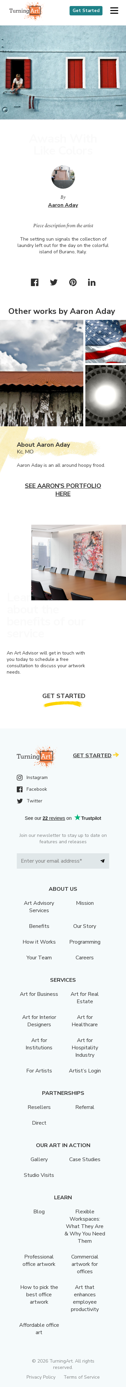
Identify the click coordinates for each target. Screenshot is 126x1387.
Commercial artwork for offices (84, 1264)
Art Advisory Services (39, 906)
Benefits (39, 926)
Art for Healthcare (85, 1021)
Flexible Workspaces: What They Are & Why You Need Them (85, 1226)
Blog (39, 1211)
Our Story (84, 926)
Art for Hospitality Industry (85, 1048)
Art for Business (39, 994)
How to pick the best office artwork (39, 1295)
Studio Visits (39, 1175)
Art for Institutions (39, 1044)
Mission (85, 903)
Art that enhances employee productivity (85, 1298)
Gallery (39, 1159)
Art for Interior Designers (39, 1021)
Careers (85, 957)
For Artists (39, 1070)
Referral (84, 1107)
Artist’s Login (85, 1070)
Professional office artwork (39, 1260)
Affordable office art (39, 1328)
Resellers (39, 1107)
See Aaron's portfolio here (63, 490)
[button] (114, 11)
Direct (39, 1123)
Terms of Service (82, 1377)
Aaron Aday (63, 205)
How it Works (39, 942)
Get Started (86, 11)
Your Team (39, 957)
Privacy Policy (41, 1377)
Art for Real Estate (85, 997)
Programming (84, 942)
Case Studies (84, 1159)
